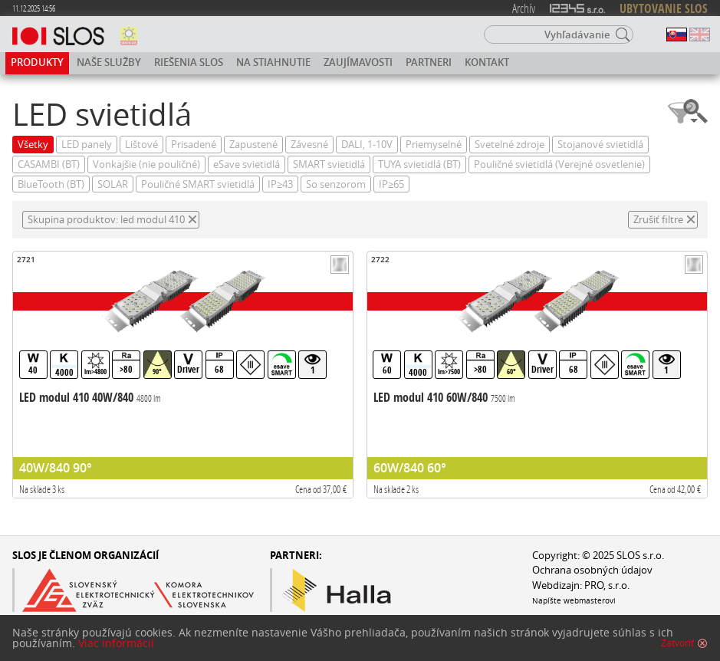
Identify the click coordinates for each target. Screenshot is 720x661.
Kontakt (487, 62)
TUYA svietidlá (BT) (419, 164)
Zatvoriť (677, 643)
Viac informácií (116, 643)
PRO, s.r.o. (607, 585)
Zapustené (253, 144)
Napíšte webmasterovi (574, 600)
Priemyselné (434, 144)
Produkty (37, 62)
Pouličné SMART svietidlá (198, 184)
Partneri (429, 62)
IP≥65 (391, 184)
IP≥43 (280, 184)
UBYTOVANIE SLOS (664, 8)
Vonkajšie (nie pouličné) (146, 164)
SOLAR (112, 184)
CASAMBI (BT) (49, 164)
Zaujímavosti (358, 62)
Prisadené (193, 144)
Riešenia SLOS (188, 62)
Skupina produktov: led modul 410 (106, 219)
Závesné (309, 144)
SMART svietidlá (329, 164)
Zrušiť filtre (658, 219)
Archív (523, 8)
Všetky (33, 144)
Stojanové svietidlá (600, 144)
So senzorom (336, 184)
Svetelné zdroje (509, 144)
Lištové (141, 144)
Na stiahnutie (273, 62)
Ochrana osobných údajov (592, 570)
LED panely (86, 144)
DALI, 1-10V (367, 144)
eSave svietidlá (246, 164)
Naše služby (109, 62)
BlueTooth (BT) (51, 184)
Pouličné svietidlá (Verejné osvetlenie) (559, 164)
